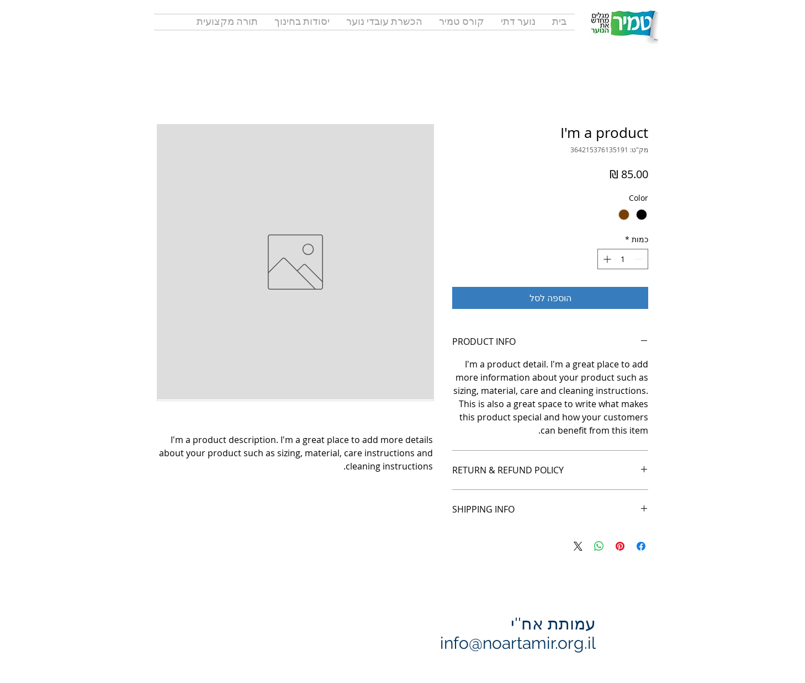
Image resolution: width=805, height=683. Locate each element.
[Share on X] (578, 546)
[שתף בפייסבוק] (641, 546)
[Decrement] (640, 259)
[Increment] (606, 259)
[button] (227, 22)
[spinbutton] (623, 259)
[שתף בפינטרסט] (620, 546)
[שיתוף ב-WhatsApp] (599, 546)
